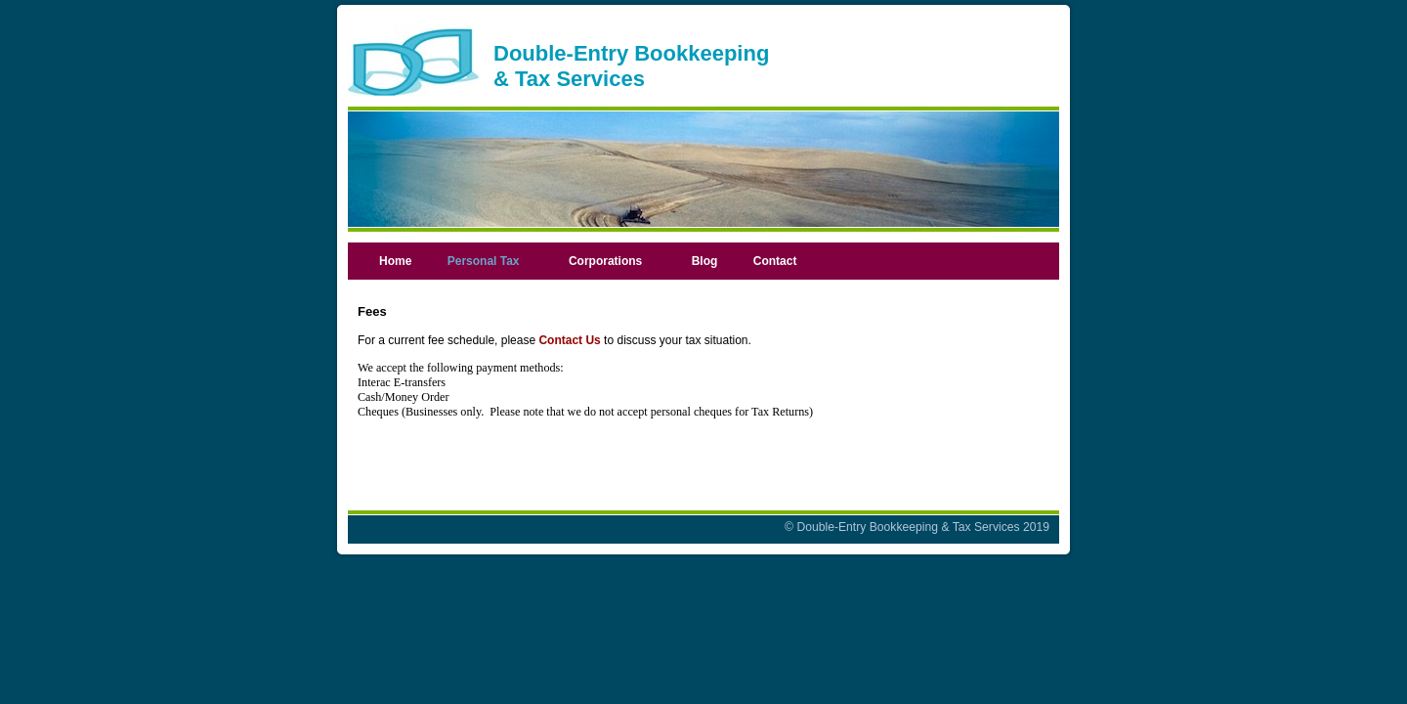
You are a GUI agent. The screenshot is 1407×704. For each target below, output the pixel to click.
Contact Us (569, 340)
